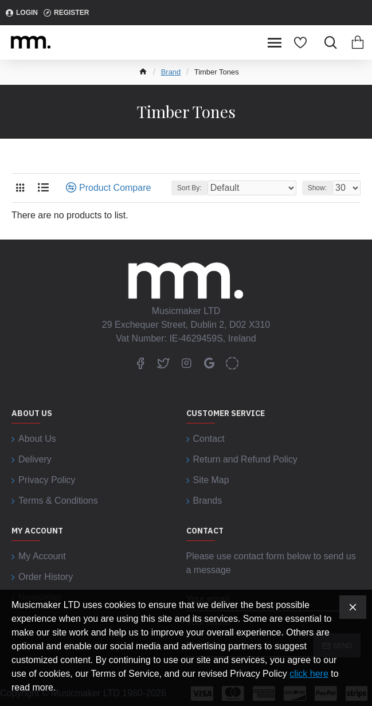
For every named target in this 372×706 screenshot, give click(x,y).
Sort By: (189, 188)
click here (308, 673)
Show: (317, 188)
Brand (171, 72)
